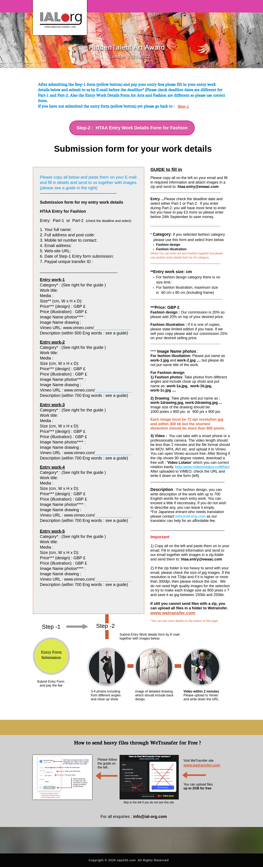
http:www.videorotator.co (197, 467)
